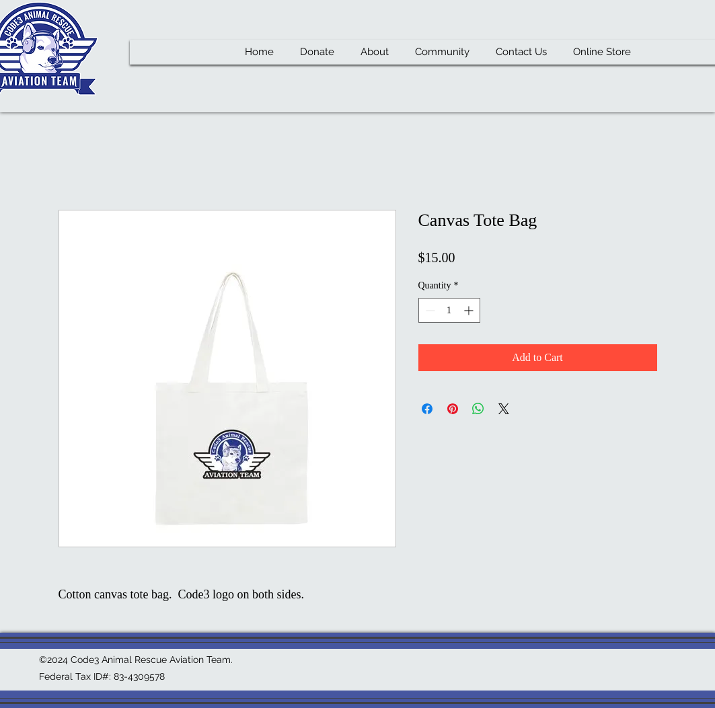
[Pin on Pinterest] (453, 409)
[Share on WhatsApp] (478, 409)
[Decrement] (428, 310)
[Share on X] (504, 409)
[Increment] (469, 310)
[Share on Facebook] (427, 409)
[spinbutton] (449, 310)
